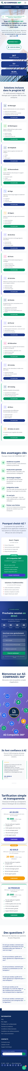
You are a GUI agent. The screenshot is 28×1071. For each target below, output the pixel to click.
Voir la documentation (7, 1033)
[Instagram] (13, 1065)
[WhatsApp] (21, 1065)
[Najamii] (2, 1065)
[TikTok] (16, 1065)
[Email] (5, 1065)
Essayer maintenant (14, 575)
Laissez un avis (5, 1044)
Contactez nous (5, 1042)
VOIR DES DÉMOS (14, 47)
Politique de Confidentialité (8, 1024)
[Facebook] (8, 1065)
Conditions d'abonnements (8, 1029)
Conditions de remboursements (10, 1031)
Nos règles (4, 1022)
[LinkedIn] (18, 1065)
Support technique (6, 1047)
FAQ (2, 1019)
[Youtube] (10, 1065)
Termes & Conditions (7, 1026)
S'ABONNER (14, 839)
